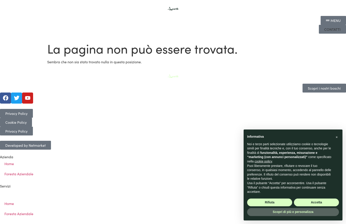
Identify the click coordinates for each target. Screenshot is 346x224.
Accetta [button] (316, 202)
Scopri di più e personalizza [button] (293, 212)
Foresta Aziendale (18, 173)
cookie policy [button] (263, 161)
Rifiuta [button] (270, 202)
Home (9, 163)
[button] (332, 29)
